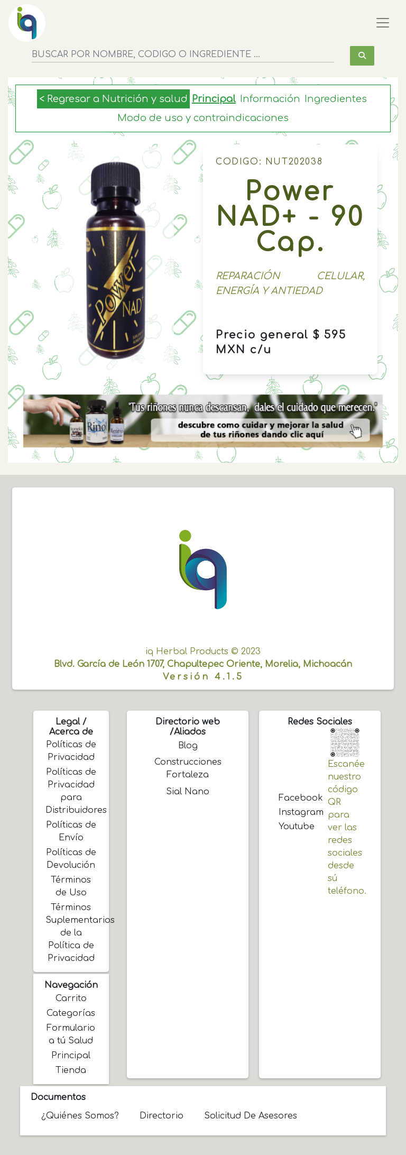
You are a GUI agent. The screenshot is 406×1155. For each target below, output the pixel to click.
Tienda (71, 1070)
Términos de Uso (71, 886)
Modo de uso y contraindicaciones (203, 118)
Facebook (295, 798)
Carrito (71, 998)
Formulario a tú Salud (71, 1034)
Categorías (71, 1013)
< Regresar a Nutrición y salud (113, 99)
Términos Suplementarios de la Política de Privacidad (71, 933)
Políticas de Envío (71, 831)
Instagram (295, 812)
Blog (188, 745)
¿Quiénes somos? (80, 1116)
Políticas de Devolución (71, 859)
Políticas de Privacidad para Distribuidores (71, 791)
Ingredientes (335, 99)
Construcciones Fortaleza (188, 768)
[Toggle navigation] (383, 22)
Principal (214, 99)
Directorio (161, 1116)
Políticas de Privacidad (71, 751)
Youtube (295, 826)
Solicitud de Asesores (250, 1116)
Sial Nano (187, 791)
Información (270, 99)
